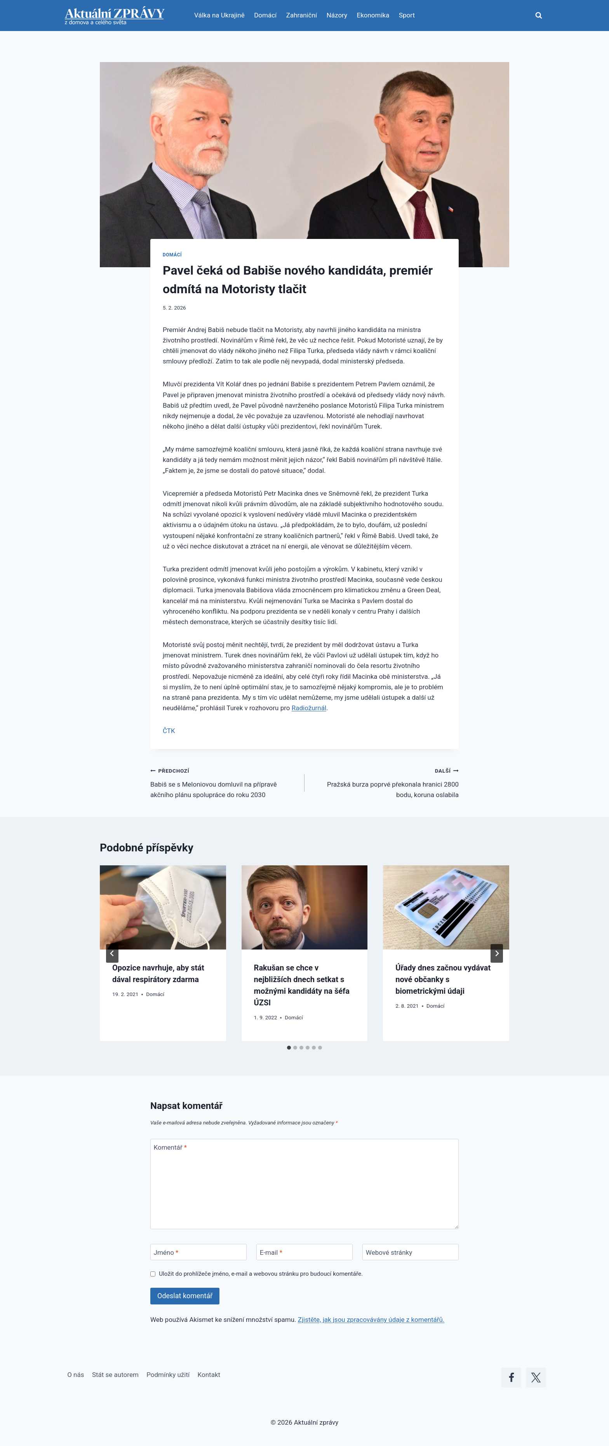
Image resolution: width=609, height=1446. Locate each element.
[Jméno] (198, 1252)
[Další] (497, 953)
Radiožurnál (309, 708)
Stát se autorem (115, 1375)
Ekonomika (373, 15)
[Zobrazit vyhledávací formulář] (539, 15)
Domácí (265, 15)
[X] (536, 1377)
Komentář (170, 1147)
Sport (407, 15)
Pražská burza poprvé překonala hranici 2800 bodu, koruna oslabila (385, 782)
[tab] (289, 1048)
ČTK (169, 731)
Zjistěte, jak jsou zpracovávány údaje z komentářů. (371, 1319)
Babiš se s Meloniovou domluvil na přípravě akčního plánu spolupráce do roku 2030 (224, 782)
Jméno (166, 1252)
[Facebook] (511, 1377)
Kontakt (209, 1375)
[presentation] (163, 907)
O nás (75, 1375)
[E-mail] (304, 1252)
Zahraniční (301, 15)
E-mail (271, 1252)
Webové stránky (389, 1252)
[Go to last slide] (112, 953)
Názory (337, 15)
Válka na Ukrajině (219, 15)
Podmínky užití (168, 1375)
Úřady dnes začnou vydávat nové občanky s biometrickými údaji (443, 979)
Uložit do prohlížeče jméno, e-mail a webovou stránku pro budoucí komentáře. (261, 1273)
